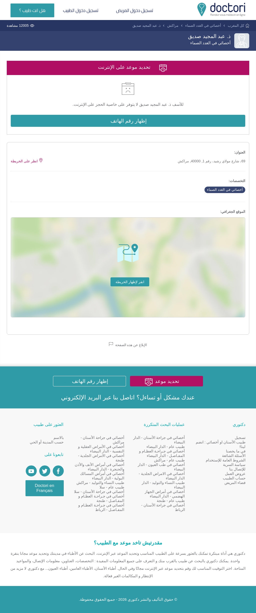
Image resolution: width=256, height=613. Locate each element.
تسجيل (240, 437)
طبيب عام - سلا (112, 487)
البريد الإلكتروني (81, 397)
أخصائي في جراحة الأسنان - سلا (99, 491)
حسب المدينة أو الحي (47, 442)
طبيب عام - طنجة (171, 500)
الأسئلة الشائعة (234, 455)
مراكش (172, 26)
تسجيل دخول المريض (134, 10)
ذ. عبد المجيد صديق (146, 26)
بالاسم (59, 437)
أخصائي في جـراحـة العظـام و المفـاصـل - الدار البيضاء (162, 453)
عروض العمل (235, 473)
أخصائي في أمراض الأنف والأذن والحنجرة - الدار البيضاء (99, 466)
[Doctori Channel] (31, 470)
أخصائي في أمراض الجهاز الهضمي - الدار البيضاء (165, 493)
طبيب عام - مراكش (169, 460)
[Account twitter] (44, 470)
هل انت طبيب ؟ (32, 10)
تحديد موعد (167, 381)
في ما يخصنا (236, 451)
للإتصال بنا (237, 469)
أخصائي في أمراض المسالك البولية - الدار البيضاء (102, 475)
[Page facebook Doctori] (58, 470)
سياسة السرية (234, 464)
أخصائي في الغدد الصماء (203, 26)
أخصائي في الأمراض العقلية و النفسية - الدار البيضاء (101, 448)
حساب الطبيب (234, 478)
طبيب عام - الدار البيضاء (165, 446)
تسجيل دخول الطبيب (80, 10)
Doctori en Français (44, 488)
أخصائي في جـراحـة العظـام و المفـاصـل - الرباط (101, 507)
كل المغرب (236, 26)
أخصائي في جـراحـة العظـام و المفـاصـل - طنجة (101, 498)
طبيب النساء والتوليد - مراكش (100, 482)
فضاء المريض (235, 482)
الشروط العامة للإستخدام (226, 460)
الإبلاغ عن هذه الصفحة (128, 344)
